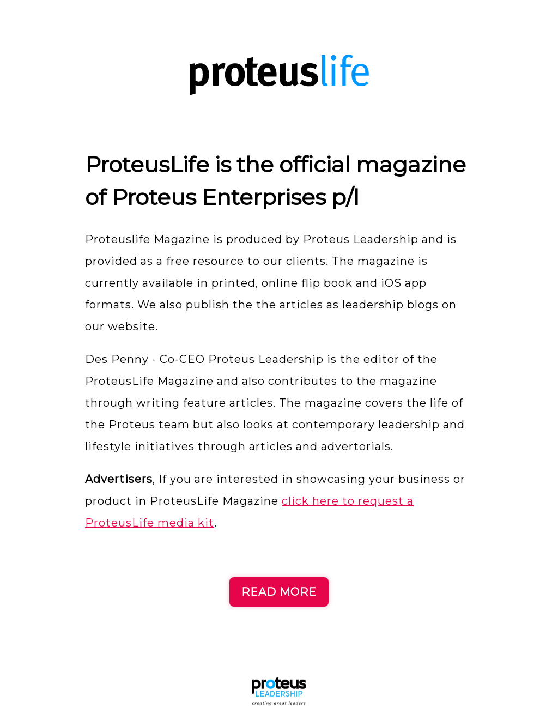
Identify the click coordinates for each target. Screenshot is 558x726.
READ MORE (278, 591)
